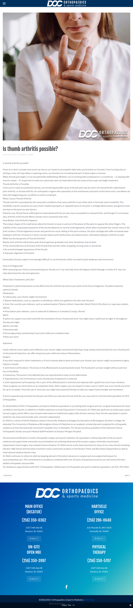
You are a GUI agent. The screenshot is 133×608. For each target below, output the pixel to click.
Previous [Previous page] (7, 475)
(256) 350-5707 (99, 560)
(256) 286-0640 (99, 520)
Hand (30, 155)
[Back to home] (66, 3)
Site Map (90, 599)
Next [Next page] (127, 475)
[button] (4, 3)
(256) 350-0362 (34, 520)
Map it (34, 538)
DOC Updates (20, 155)
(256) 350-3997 (34, 560)
